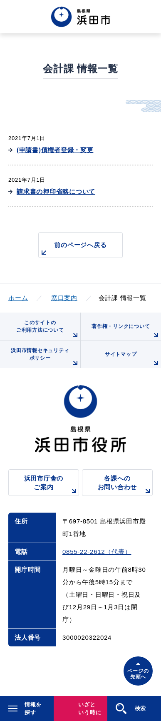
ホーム (18, 297)
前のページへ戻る (73, 249)
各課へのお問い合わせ (125, 485)
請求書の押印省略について (56, 191)
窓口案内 (64, 297)
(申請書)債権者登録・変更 (55, 149)
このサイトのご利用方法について (48, 330)
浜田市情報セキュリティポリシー (45, 358)
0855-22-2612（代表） (96, 551)
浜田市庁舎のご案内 (51, 485)
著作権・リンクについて (126, 331)
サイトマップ (133, 359)
